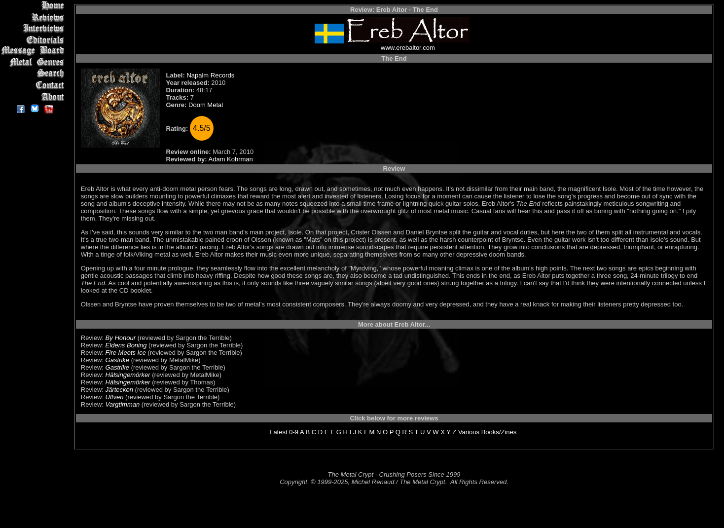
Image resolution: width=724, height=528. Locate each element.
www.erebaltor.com (408, 47)
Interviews (34, 28)
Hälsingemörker (128, 374)
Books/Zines (499, 432)
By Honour (121, 337)
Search (34, 73)
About (34, 96)
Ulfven (115, 397)
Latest (278, 432)
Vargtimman (123, 404)
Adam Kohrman (231, 159)
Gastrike (117, 360)
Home (34, 5)
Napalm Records (210, 75)
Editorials (34, 39)
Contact (34, 85)
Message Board (34, 51)
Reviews (34, 17)
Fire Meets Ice (126, 352)
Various (468, 432)
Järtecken (119, 389)
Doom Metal (205, 105)
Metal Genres (34, 62)
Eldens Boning (126, 345)
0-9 (293, 432)
